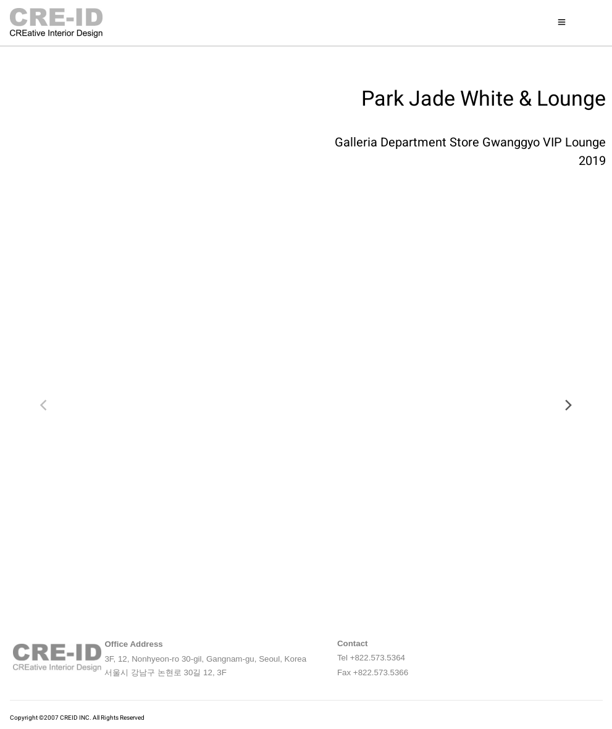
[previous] (44, 405)
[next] (567, 405)
